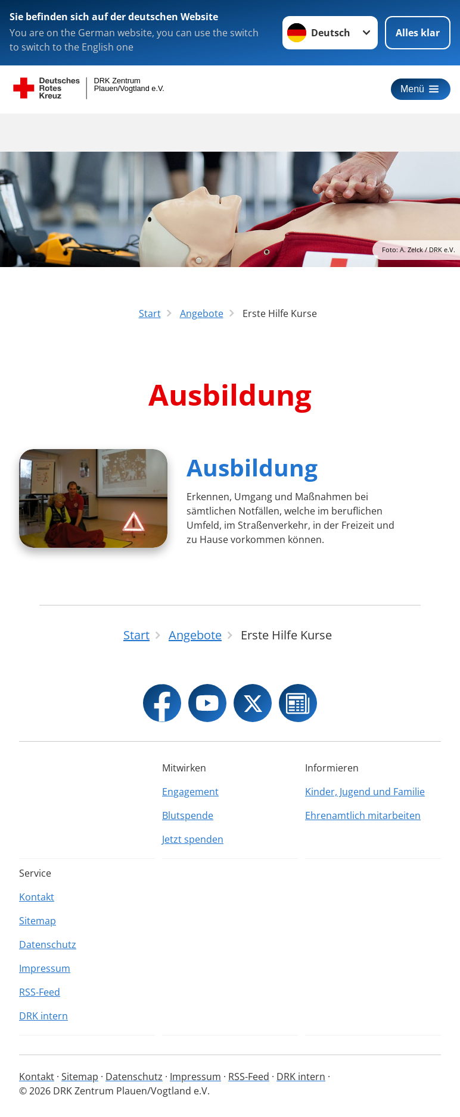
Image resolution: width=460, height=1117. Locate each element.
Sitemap (37, 920)
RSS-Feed (39, 992)
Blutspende (187, 815)
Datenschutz (47, 944)
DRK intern (43, 1015)
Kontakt (36, 896)
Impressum (44, 968)
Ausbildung (252, 467)
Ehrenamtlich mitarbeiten (363, 815)
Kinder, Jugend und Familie (365, 791)
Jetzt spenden (192, 839)
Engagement (190, 791)
